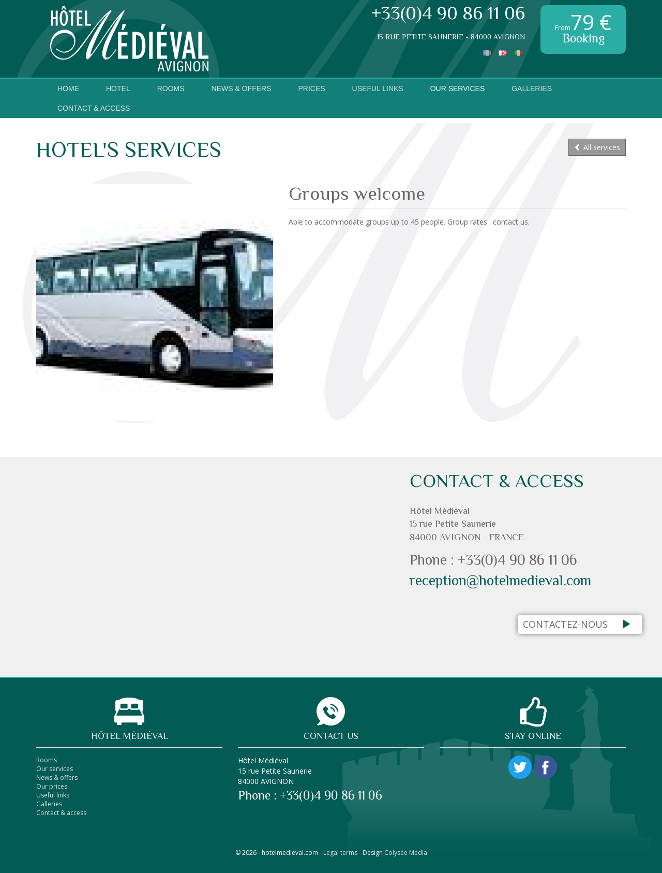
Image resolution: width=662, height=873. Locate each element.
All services (597, 147)
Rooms (171, 88)
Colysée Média (405, 852)
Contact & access (93, 108)
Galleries (531, 88)
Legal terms (340, 852)
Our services (457, 88)
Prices (311, 88)
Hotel (118, 88)
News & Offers (242, 88)
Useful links (377, 88)
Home (68, 88)
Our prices (51, 786)
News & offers (57, 777)
